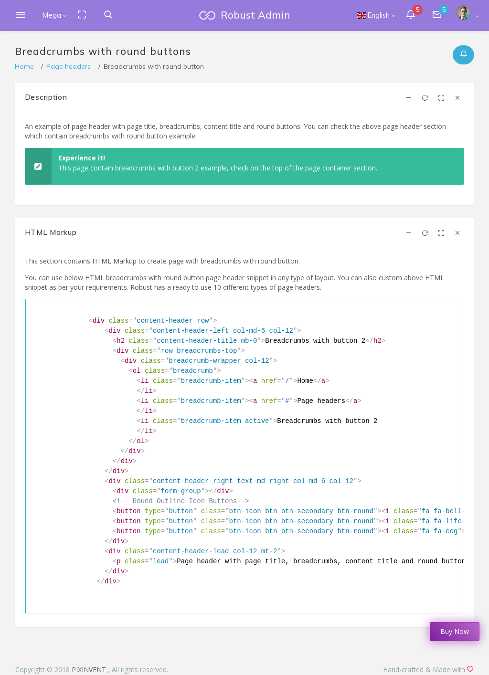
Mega (52, 15)
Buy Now (454, 631)
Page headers (68, 66)
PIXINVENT (90, 669)
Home (24, 66)
